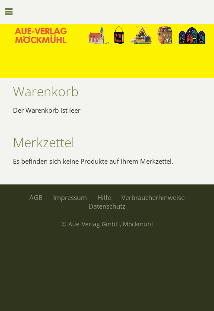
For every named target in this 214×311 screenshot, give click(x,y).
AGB (36, 197)
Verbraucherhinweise (153, 197)
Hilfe (104, 197)
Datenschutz (107, 206)
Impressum (70, 197)
